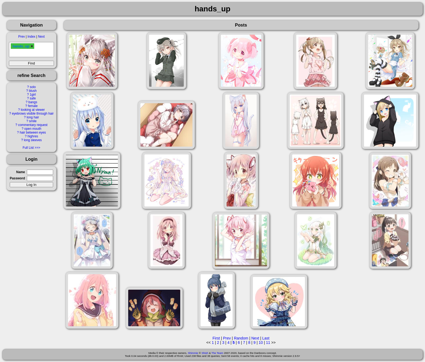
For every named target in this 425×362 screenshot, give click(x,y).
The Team (217, 352)
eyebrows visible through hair (33, 113)
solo (33, 87)
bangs (32, 102)
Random (241, 338)
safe (33, 98)
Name (20, 172)
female (33, 106)
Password (17, 178)
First (216, 338)
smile (33, 121)
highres (32, 136)
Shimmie (193, 352)
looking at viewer (33, 110)
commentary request (32, 125)
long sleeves (33, 140)
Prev (21, 36)
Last (265, 338)
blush (33, 91)
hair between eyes (33, 132)
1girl (33, 94)
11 (268, 342)
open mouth (32, 129)
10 (261, 342)
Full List (28, 148)
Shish (205, 352)
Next (41, 36)
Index (31, 36)
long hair (33, 117)
